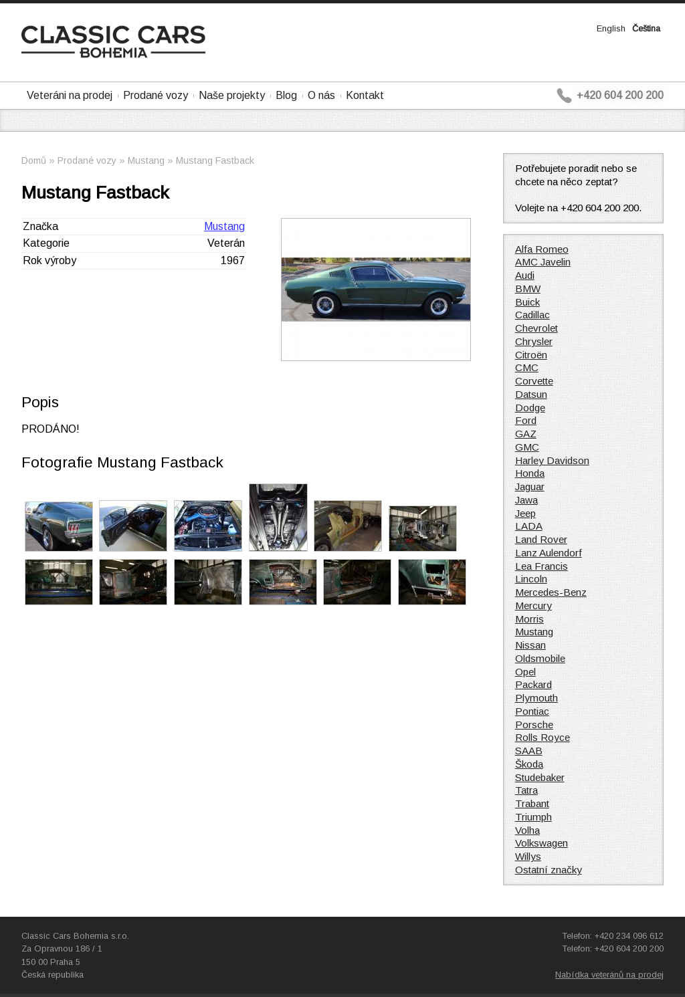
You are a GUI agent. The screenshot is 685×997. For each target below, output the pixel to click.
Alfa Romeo (542, 249)
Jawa (526, 500)
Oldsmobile (540, 658)
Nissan (530, 645)
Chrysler (534, 341)
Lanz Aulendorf (548, 552)
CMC (527, 367)
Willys (528, 856)
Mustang (146, 160)
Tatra (526, 790)
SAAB (529, 750)
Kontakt (365, 95)
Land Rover (541, 539)
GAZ (525, 433)
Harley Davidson (552, 460)
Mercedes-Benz (551, 592)
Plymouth (536, 697)
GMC (527, 447)
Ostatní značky (548, 869)
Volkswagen (541, 843)
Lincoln (531, 578)
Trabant (532, 803)
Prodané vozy (155, 95)
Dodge (530, 407)
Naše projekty (232, 95)
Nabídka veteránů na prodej (609, 975)
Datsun (531, 394)
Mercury (533, 605)
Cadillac (532, 314)
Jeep (525, 513)
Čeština (646, 28)
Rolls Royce (542, 737)
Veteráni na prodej (69, 95)
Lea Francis (541, 566)
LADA (529, 526)
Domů (33, 160)
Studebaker (540, 777)
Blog (286, 95)
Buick (527, 302)
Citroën (531, 354)
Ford (525, 420)
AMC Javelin (543, 261)
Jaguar (530, 486)
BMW (528, 288)
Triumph (533, 816)
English (611, 28)
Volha (527, 830)
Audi (524, 275)
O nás (321, 95)
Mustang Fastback (215, 160)
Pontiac (532, 711)
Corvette (534, 380)
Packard (533, 684)
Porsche (534, 724)
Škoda (529, 764)
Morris (529, 619)
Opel (525, 671)
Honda (530, 473)
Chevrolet (536, 328)
